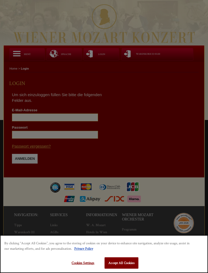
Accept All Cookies (121, 263)
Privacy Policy (83, 248)
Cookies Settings (83, 263)
